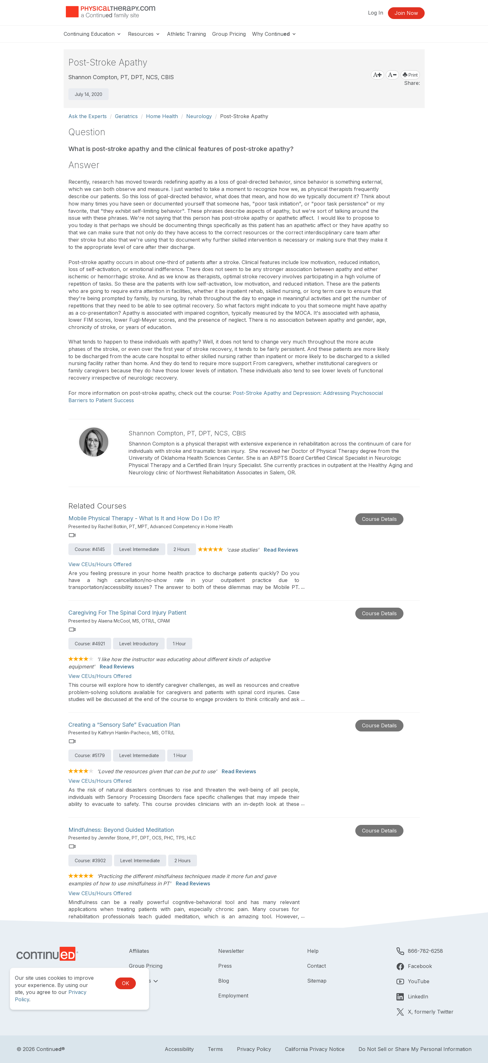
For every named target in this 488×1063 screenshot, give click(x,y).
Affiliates (139, 951)
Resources (144, 34)
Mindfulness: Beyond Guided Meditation (121, 829)
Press (225, 966)
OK (125, 983)
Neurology (199, 116)
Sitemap (316, 981)
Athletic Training (186, 34)
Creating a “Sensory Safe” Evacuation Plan (124, 724)
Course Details (379, 519)
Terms (215, 1049)
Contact (316, 966)
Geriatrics (126, 116)
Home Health (162, 116)
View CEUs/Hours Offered (99, 564)
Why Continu (274, 34)
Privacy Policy (254, 1049)
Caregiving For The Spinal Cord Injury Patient (127, 612)
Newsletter (231, 951)
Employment (233, 995)
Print (410, 75)
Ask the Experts (87, 116)
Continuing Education (93, 34)
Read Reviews (281, 550)
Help (313, 951)
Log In (375, 12)
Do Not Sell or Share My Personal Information (415, 1049)
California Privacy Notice (315, 1049)
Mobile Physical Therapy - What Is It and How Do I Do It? (144, 518)
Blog (223, 981)
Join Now (406, 13)
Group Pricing (229, 34)
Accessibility (179, 1049)
